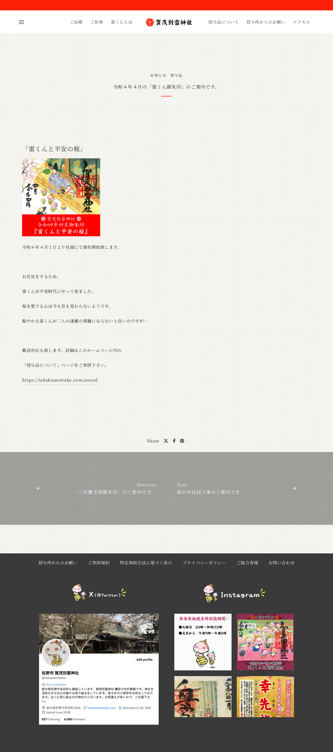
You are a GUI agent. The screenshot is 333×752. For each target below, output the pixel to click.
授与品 (176, 75)
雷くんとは (122, 22)
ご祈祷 (96, 22)
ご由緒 (76, 22)
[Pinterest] (182, 440)
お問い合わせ (281, 563)
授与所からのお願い (265, 22)
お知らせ (158, 75)
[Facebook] (174, 440)
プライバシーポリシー (204, 563)
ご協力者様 (247, 563)
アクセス (301, 22)
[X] (166, 440)
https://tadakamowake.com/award (60, 380)
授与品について (223, 22)
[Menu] (21, 22)
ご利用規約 (99, 563)
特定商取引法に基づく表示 (146, 563)
